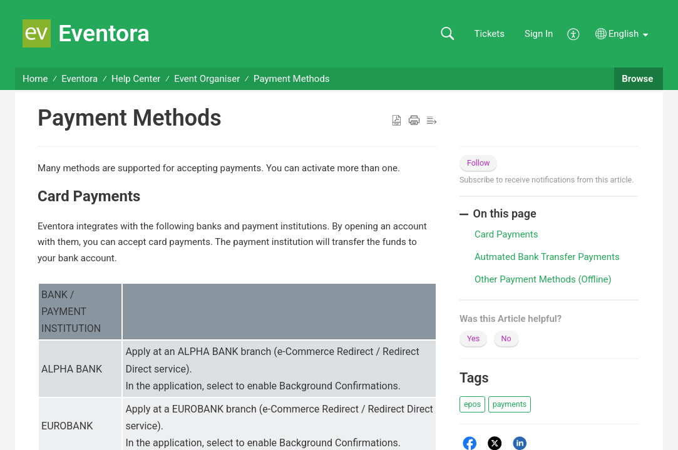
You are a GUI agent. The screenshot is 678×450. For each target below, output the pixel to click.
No (506, 338)
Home (35, 78)
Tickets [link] (489, 33)
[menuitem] (574, 33)
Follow (478, 163)
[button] (447, 34)
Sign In (539, 33)
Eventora (79, 78)
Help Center (135, 78)
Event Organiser (207, 78)
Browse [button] (638, 78)
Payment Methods (292, 78)
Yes (473, 338)
